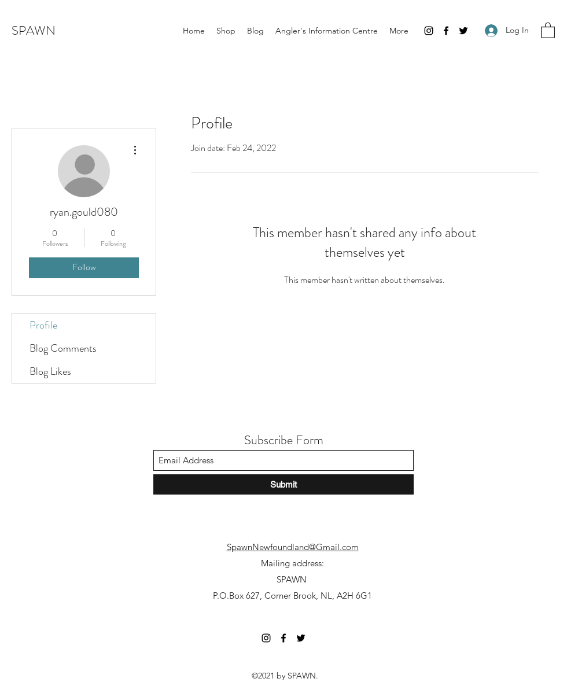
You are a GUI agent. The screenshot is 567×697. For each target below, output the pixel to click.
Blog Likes (50, 371)
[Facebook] (446, 30)
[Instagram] (429, 30)
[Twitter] (463, 30)
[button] (548, 29)
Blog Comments (63, 348)
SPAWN (34, 30)
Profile (43, 325)
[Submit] (283, 484)
